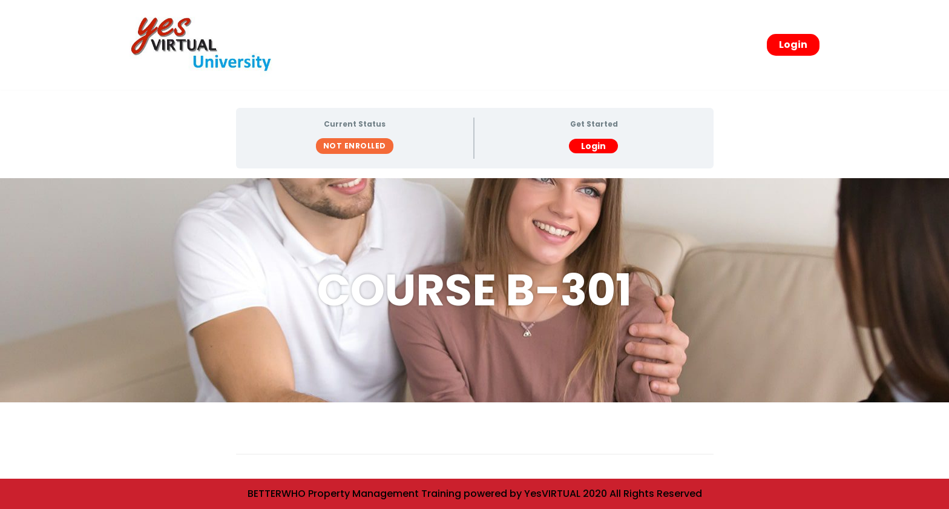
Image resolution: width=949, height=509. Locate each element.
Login (793, 45)
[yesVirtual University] (205, 45)
